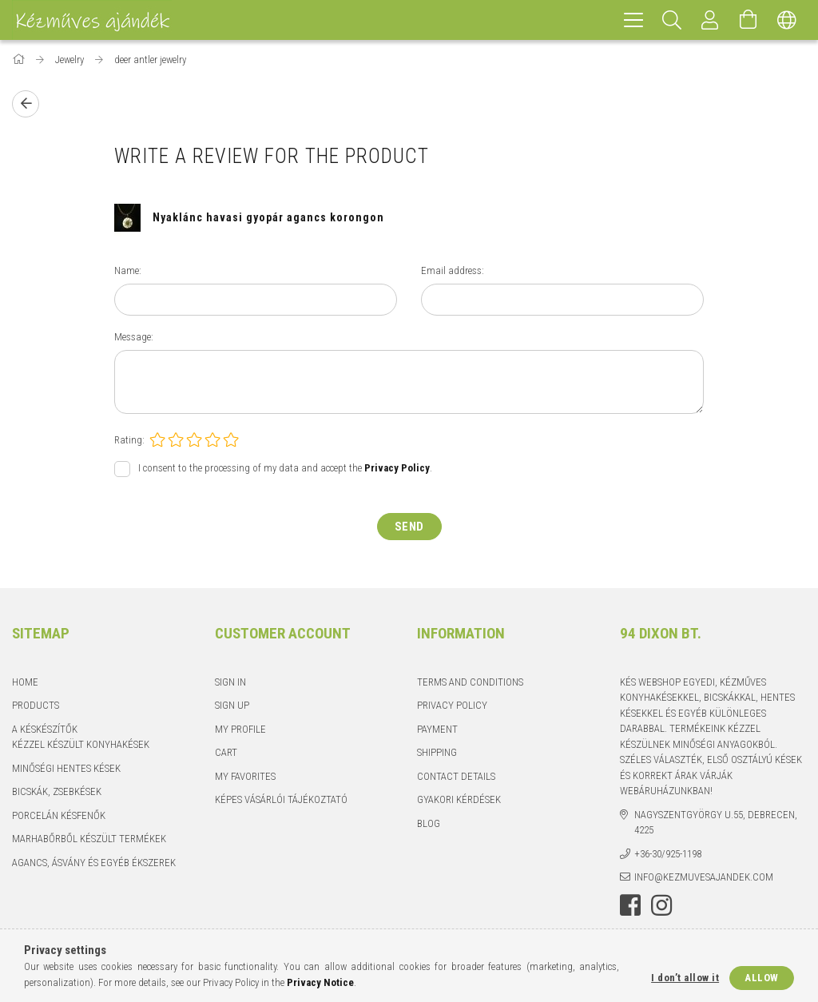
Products (35, 705)
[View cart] (748, 20)
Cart (226, 752)
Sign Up (232, 705)
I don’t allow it (685, 978)
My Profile (240, 729)
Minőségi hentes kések (66, 768)
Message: (133, 337)
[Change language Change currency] (787, 20)
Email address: (452, 270)
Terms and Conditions (470, 682)
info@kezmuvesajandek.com (703, 877)
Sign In (230, 682)
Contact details (456, 776)
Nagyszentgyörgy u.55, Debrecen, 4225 (715, 823)
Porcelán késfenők (58, 815)
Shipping (437, 752)
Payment (437, 729)
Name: (127, 270)
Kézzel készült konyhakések (80, 744)
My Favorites (245, 776)
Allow (762, 978)
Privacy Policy (452, 705)
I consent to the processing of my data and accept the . (285, 468)
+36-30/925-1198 (667, 854)
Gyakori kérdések (459, 799)
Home (25, 682)
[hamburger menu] (633, 20)
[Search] (672, 20)
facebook (630, 905)
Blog (428, 823)
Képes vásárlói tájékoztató (281, 799)
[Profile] (710, 20)
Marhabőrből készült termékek (89, 839)
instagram (661, 905)
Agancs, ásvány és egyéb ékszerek (94, 863)
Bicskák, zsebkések (56, 791)
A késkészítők (44, 729)
